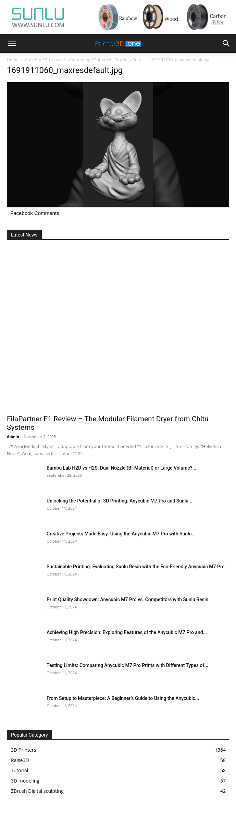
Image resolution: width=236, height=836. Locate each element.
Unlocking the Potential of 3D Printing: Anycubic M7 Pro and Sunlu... (119, 501)
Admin (13, 436)
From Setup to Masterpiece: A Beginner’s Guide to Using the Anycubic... (123, 698)
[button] (12, 43)
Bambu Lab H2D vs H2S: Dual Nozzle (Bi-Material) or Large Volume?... (121, 468)
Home (12, 60)
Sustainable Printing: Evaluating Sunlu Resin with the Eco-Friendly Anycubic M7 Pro (136, 566)
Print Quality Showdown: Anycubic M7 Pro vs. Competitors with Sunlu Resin (127, 599)
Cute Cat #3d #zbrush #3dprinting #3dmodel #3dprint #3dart (84, 60)
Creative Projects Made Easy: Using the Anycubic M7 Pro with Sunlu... (121, 533)
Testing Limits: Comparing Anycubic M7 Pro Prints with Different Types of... (127, 665)
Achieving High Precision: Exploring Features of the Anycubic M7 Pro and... (127, 632)
